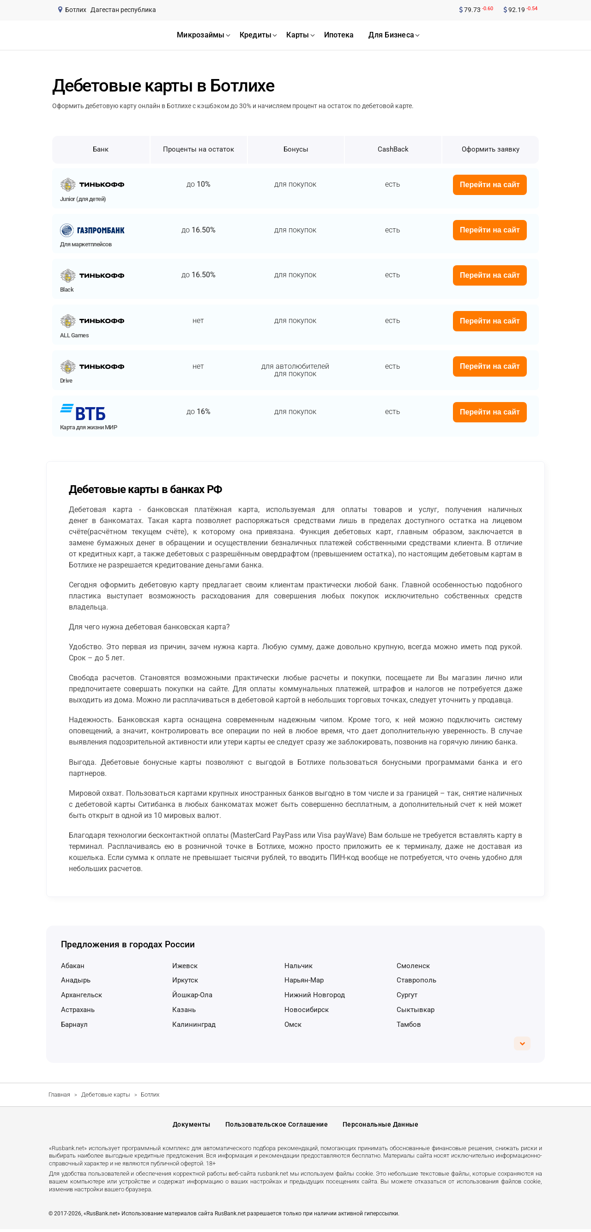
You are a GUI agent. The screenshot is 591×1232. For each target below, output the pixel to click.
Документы (192, 1126)
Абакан (72, 966)
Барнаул (74, 1024)
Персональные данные (380, 1126)
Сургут (407, 995)
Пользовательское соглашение (276, 1126)
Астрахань (78, 1010)
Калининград (194, 1024)
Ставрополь (416, 980)
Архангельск (81, 995)
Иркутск (185, 980)
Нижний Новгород (314, 995)
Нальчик (298, 966)
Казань (184, 1010)
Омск (293, 1024)
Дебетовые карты (105, 1094)
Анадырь (75, 980)
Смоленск (413, 966)
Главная (59, 1094)
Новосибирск (306, 1010)
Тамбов (409, 1024)
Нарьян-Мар (304, 980)
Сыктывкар (415, 1010)
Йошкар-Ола (192, 995)
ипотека (339, 34)
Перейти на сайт (490, 185)
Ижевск (185, 966)
